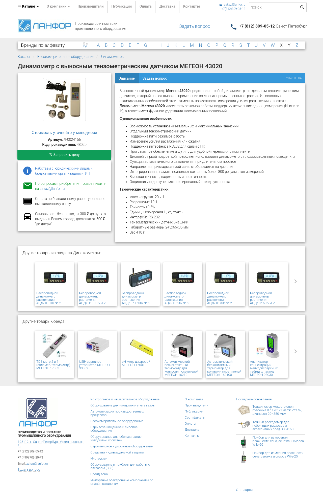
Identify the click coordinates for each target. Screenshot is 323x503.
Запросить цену (64, 155)
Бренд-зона (99, 474)
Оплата (145, 6)
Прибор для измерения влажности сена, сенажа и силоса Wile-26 (278, 441)
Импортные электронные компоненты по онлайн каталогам (122, 482)
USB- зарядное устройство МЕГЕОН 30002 (94, 365)
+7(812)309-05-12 (233, 9)
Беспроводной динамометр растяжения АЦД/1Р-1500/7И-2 (136, 298)
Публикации (121, 6)
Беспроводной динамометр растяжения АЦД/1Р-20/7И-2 (177, 298)
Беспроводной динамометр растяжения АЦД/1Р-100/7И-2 (92, 298)
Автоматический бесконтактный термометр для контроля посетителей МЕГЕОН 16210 (181, 368)
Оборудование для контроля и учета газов (123, 405)
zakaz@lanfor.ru (232, 4)
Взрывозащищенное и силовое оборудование (114, 428)
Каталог (24, 57)
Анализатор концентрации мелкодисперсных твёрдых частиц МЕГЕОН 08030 (264, 368)
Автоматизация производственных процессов (117, 413)
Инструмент (100, 458)
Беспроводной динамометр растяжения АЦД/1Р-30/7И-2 (219, 298)
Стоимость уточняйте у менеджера (64, 132)
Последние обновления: (254, 399)
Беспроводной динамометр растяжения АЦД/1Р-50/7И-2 (262, 298)
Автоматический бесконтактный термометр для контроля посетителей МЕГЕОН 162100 (224, 368)
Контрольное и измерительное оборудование (125, 399)
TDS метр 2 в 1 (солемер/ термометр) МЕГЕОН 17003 (53, 365)
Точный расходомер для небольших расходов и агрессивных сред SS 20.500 (274, 425)
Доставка (167, 6)
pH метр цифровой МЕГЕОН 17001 (136, 363)
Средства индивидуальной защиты (117, 452)
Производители (91, 6)
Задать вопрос (194, 26)
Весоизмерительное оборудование (65, 57)
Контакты (191, 6)
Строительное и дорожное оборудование (122, 446)
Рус (85, 46)
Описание (127, 78)
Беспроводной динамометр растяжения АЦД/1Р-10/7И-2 (48, 298)
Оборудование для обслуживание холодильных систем (116, 438)
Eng (85, 43)
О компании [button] (58, 6)
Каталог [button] (28, 6)
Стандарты (244, 490)
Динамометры (112, 57)
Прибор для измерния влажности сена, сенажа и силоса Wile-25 (278, 454)
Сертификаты (195, 417)
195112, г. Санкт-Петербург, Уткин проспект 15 (51, 443)
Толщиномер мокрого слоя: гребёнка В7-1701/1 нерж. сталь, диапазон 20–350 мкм (277, 410)
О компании (194, 399)
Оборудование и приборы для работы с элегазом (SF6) (120, 466)
